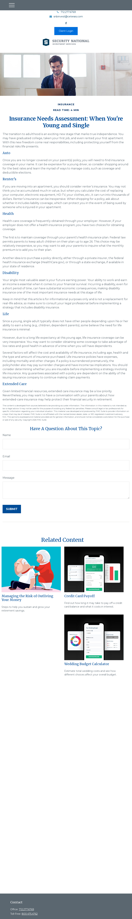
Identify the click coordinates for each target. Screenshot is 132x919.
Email (6, 456)
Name (7, 435)
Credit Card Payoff (79, 596)
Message (8, 477)
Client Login (66, 31)
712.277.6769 (66, 12)
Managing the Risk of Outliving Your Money (27, 598)
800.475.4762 (30, 913)
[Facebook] (66, 23)
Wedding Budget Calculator (86, 664)
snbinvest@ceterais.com (66, 16)
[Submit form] (12, 509)
